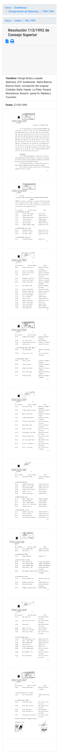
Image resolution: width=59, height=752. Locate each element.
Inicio (8, 7)
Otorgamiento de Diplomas (23, 11)
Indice (17, 20)
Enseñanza (20, 7)
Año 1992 (30, 20)
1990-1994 (48, 11)
